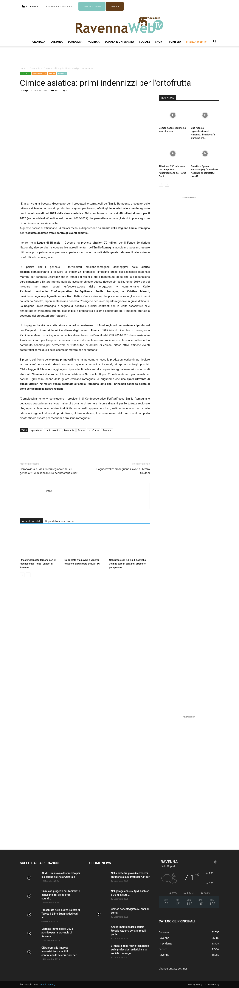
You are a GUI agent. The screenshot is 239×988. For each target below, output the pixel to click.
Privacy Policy (195, 984)
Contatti (115, 6)
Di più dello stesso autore (59, 521)
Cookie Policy (212, 984)
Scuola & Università (119, 41)
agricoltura (36, 430)
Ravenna (62, 73)
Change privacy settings (173, 968)
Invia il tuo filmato (92, 6)
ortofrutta (94, 430)
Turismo (175, 41)
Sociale (144, 41)
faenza (81, 430)
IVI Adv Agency (47, 984)
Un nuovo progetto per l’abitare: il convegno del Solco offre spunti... (60, 895)
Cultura (56, 41)
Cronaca (38, 41)
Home (23, 68)
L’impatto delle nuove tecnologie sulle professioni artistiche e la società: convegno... (130, 949)
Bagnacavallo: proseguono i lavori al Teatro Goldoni (123, 471)
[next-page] (28, 575)
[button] (214, 42)
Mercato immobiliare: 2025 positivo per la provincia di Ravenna (57, 932)
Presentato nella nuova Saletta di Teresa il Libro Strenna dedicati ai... (60, 913)
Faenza (52, 73)
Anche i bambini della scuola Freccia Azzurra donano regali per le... (128, 930)
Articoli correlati (31, 521)
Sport (159, 41)
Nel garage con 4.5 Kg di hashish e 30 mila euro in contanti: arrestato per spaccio (127, 564)
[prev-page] (22, 575)
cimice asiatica (53, 430)
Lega (25, 90)
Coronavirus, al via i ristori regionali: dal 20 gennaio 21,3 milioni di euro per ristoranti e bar (48, 471)
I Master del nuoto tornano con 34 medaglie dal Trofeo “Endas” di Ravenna (38, 564)
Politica (94, 41)
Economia (75, 41)
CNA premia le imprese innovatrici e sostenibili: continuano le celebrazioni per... (60, 951)
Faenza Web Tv (196, 41)
